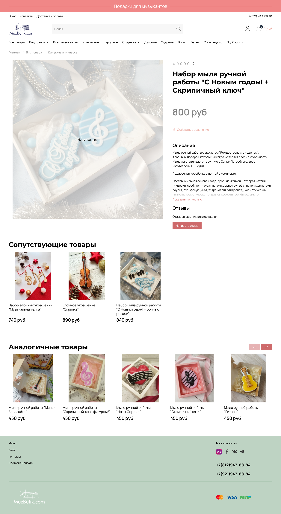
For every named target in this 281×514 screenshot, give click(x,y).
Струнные (131, 42)
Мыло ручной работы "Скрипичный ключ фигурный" (87, 409)
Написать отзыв (187, 226)
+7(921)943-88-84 (233, 473)
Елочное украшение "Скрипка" (79, 307)
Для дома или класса (63, 52)
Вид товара (39, 42)
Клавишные (91, 42)
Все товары (17, 42)
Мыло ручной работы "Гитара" (241, 409)
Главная (14, 52)
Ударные (167, 42)
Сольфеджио (213, 42)
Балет (195, 42)
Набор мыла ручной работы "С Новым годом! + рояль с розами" (138, 309)
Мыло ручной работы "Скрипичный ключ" (187, 409)
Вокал (182, 42)
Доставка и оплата (50, 16)
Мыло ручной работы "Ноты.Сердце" (133, 409)
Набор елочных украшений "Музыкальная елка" (30, 307)
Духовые (150, 42)
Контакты (26, 16)
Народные (110, 42)
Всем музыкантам (65, 42)
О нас (12, 16)
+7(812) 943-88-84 (259, 16)
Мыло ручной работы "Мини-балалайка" (32, 409)
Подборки (235, 42)
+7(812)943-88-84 (233, 464)
